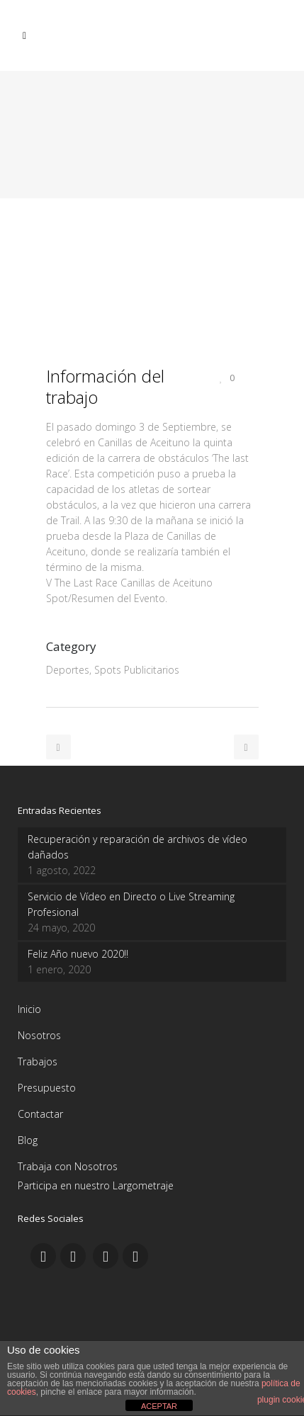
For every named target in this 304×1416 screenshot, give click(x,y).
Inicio (29, 1009)
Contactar (40, 1114)
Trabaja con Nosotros (68, 1166)
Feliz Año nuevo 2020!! (78, 954)
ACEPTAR (159, 1406)
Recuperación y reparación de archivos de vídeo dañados (137, 846)
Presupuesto (47, 1087)
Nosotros (39, 1035)
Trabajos (37, 1061)
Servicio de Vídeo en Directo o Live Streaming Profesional (131, 904)
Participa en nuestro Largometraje (96, 1185)
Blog (28, 1140)
